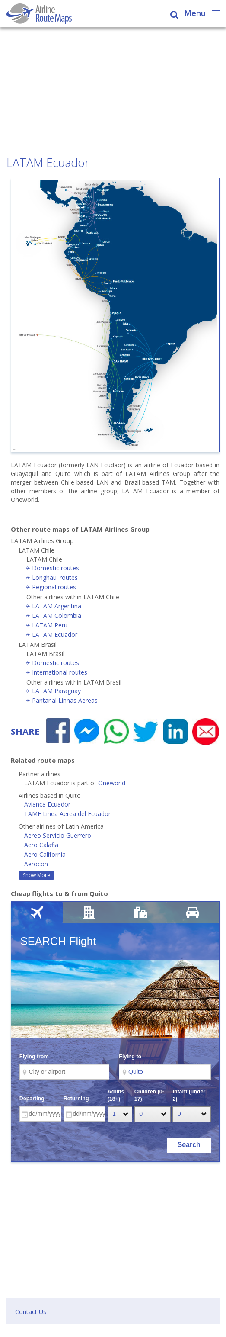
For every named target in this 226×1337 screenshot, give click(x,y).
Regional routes (54, 587)
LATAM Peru (49, 625)
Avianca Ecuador (47, 804)
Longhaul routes (55, 577)
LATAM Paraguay (56, 691)
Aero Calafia (41, 845)
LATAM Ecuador (54, 634)
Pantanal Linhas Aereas (65, 700)
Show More (36, 875)
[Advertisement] (113, 92)
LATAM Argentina (56, 606)
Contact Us (30, 1312)
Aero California (45, 854)
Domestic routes (55, 568)
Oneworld (111, 783)
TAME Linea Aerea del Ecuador (67, 814)
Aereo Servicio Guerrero (57, 835)
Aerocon (36, 864)
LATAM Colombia (56, 615)
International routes (59, 672)
